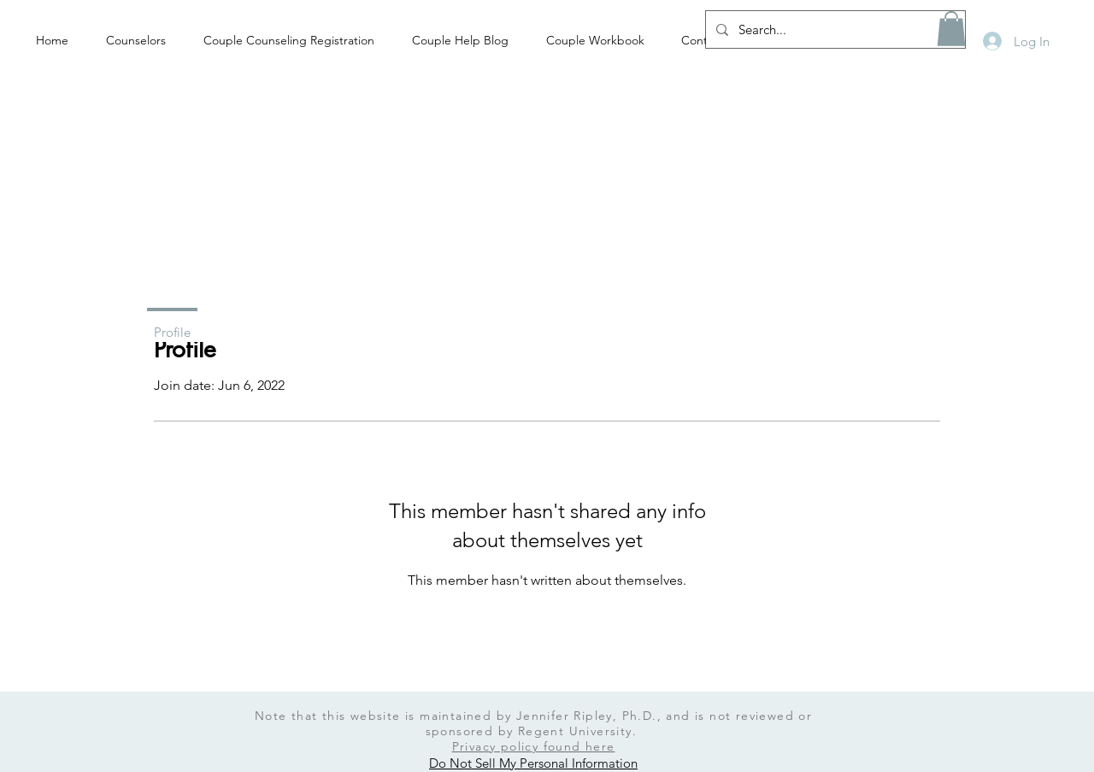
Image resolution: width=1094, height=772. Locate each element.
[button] (951, 28)
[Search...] (833, 29)
